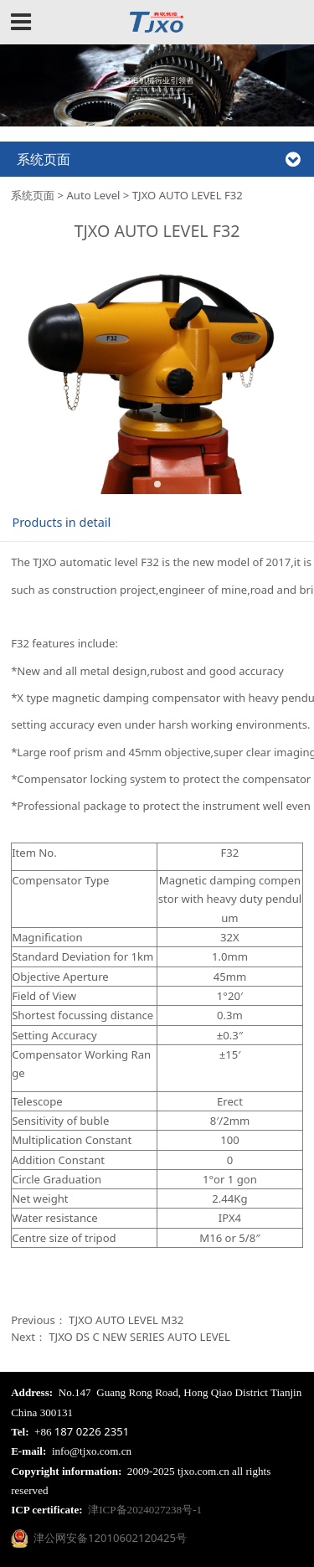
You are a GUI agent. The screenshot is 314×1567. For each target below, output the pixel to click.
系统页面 (32, 195)
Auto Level (93, 195)
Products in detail (61, 522)
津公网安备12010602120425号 (99, 1537)
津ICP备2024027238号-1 (145, 1509)
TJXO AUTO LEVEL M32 (126, 1319)
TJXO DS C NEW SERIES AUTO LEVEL (139, 1336)
